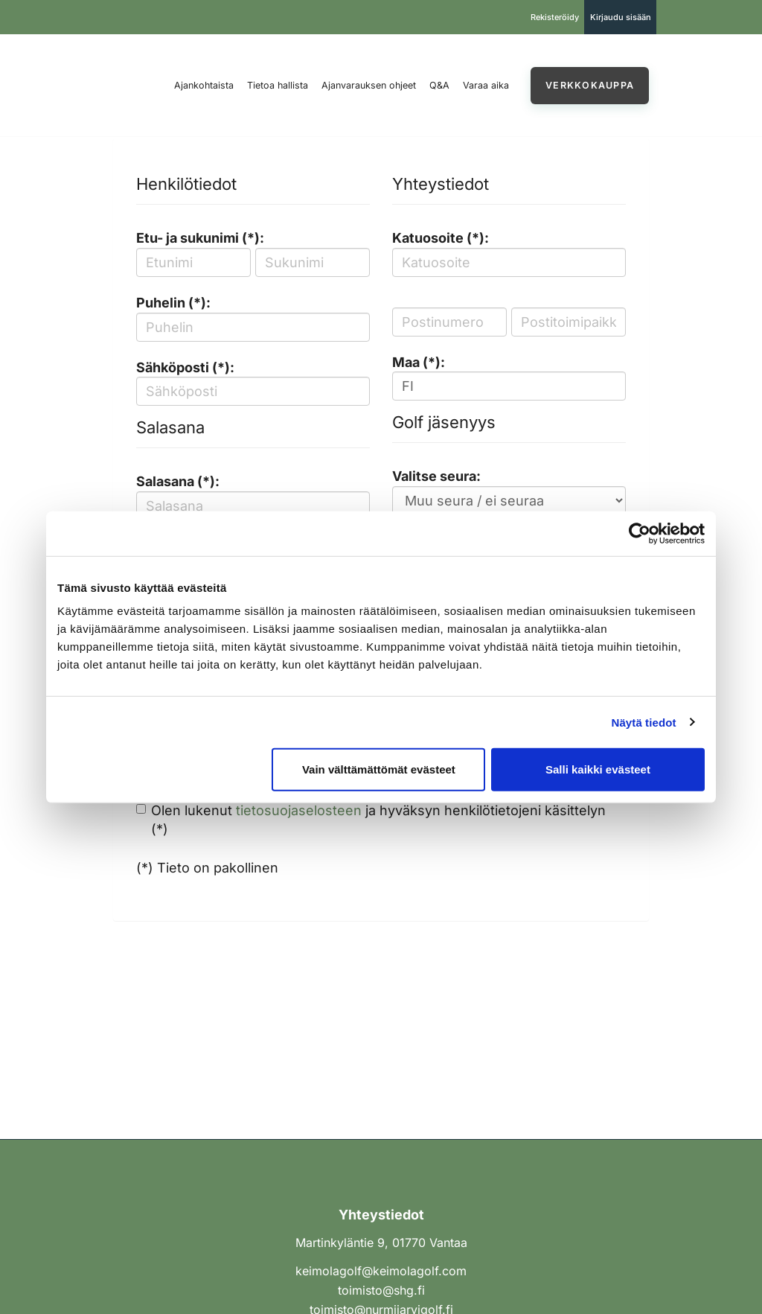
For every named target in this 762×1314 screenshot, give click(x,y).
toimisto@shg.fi (381, 1290)
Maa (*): (418, 362)
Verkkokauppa (589, 85)
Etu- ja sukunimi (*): (200, 238)
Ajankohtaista (204, 85)
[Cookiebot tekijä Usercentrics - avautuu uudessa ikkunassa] (639, 533)
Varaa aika (486, 85)
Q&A (439, 85)
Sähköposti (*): (185, 367)
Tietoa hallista (277, 85)
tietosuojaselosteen (299, 810)
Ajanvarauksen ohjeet (368, 85)
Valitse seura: (436, 476)
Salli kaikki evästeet (597, 769)
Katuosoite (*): (440, 238)
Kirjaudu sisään (620, 17)
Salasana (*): (178, 481)
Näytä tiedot (644, 721)
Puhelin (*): (173, 302)
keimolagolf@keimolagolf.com (381, 1270)
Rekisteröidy (555, 17)
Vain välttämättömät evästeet (378, 769)
